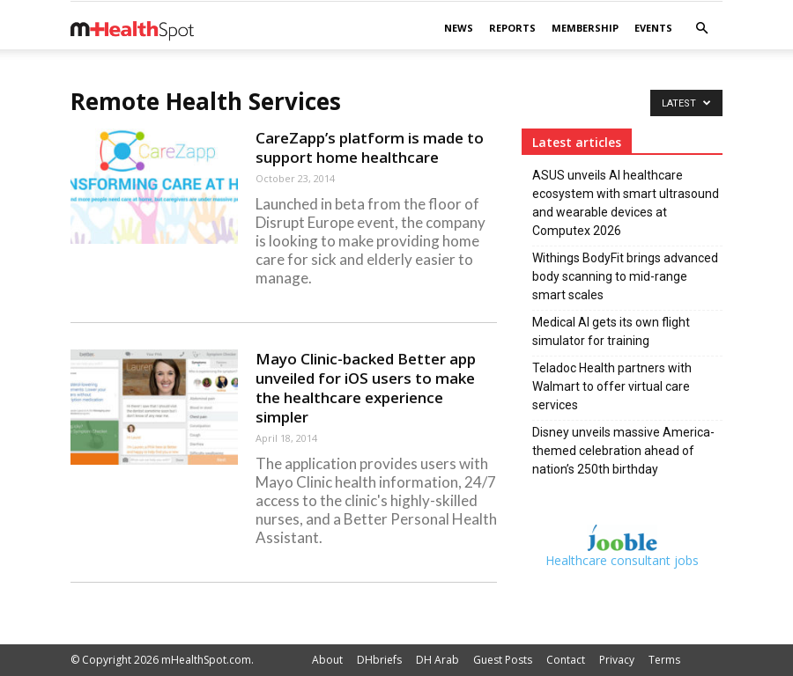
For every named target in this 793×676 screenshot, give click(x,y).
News (458, 27)
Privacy (616, 659)
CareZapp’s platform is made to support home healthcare (370, 147)
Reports (512, 27)
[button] (701, 28)
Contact (565, 659)
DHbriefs (379, 659)
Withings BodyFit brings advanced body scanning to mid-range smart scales (625, 276)
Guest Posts (502, 659)
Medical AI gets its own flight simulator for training (611, 331)
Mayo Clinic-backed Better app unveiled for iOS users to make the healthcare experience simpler (366, 388)
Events (653, 27)
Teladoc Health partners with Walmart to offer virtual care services (612, 386)
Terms (664, 659)
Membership (585, 27)
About (327, 659)
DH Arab (437, 659)
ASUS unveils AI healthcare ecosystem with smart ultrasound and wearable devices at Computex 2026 (625, 203)
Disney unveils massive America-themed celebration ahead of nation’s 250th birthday (623, 450)
